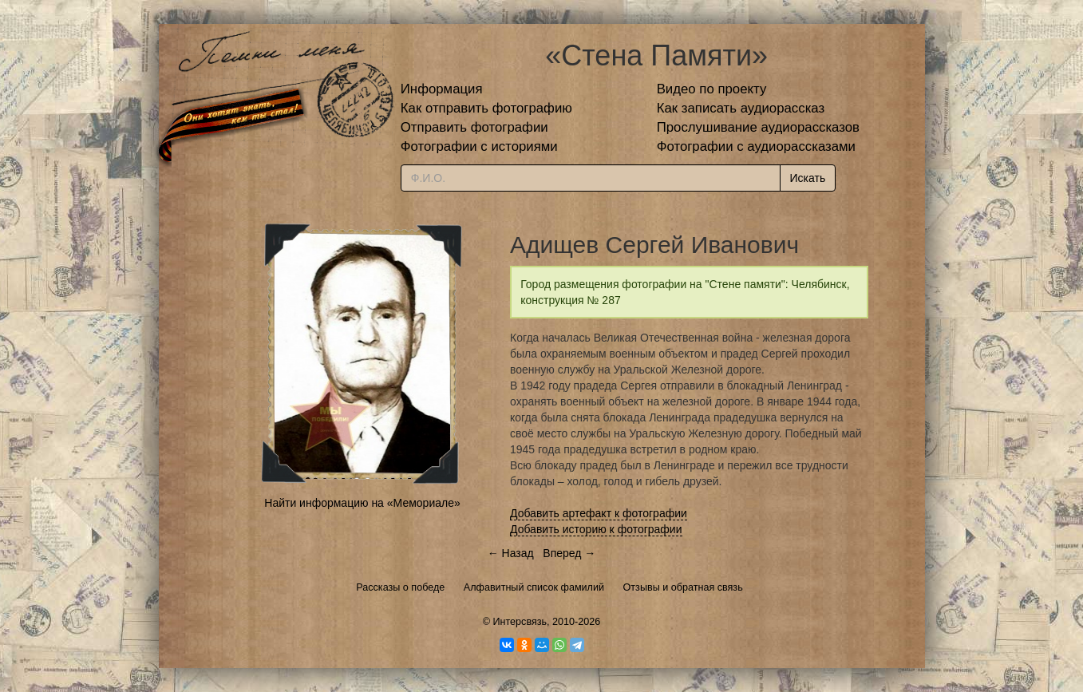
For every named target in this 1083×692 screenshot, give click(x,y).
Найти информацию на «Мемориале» (362, 502)
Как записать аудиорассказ (741, 108)
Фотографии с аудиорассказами (756, 146)
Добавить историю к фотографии (596, 529)
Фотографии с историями (479, 146)
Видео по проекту (712, 89)
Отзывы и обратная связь (683, 587)
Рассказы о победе (400, 587)
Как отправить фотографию (486, 108)
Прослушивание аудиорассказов (758, 127)
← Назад (511, 553)
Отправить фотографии (474, 127)
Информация (442, 89)
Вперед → (569, 553)
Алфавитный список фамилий (534, 587)
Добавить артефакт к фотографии (598, 513)
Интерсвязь (519, 621)
